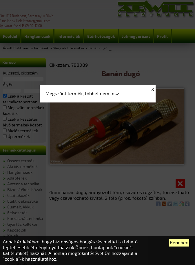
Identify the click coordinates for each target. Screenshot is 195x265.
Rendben (179, 243)
